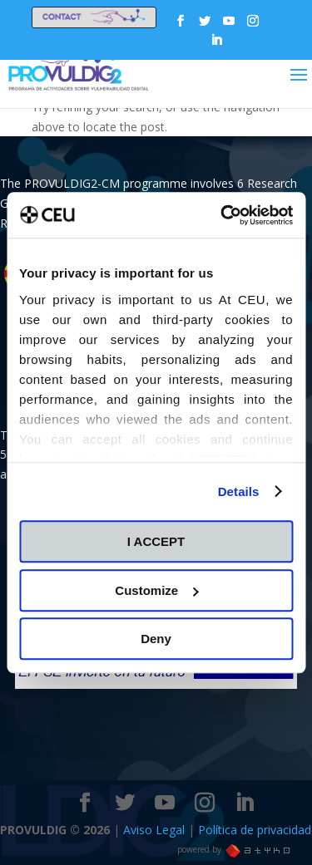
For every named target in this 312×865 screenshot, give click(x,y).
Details (239, 491)
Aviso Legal (155, 830)
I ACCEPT (156, 541)
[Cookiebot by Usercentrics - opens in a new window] (222, 215)
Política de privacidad (254, 830)
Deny (156, 639)
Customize (156, 590)
